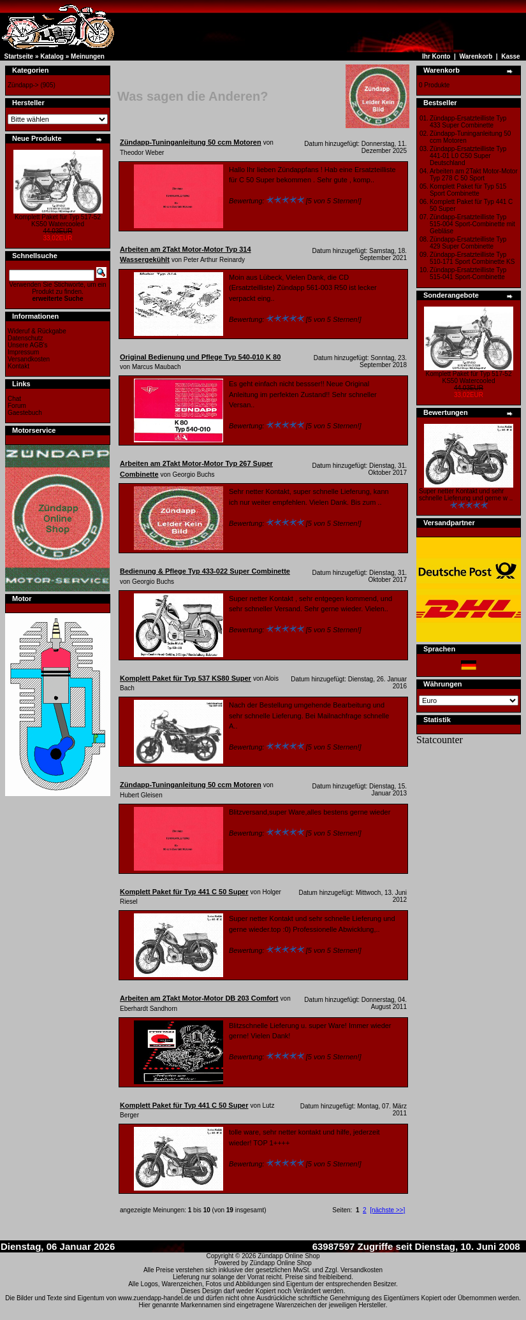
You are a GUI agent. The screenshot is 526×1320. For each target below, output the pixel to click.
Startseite (19, 56)
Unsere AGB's (28, 345)
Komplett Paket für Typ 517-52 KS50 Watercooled (58, 221)
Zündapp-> (23, 85)
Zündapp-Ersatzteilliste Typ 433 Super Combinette (468, 122)
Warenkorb (475, 56)
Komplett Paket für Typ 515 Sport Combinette (468, 190)
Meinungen (88, 56)
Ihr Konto (436, 56)
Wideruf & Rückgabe (37, 331)
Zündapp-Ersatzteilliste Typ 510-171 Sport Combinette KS (472, 258)
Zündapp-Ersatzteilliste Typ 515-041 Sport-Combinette (468, 273)
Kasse (510, 56)
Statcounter (439, 739)
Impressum (23, 352)
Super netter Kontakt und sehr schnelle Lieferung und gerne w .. (466, 495)
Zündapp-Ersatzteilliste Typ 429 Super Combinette (468, 243)
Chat (14, 398)
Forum (17, 405)
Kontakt (18, 366)
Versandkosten (29, 359)
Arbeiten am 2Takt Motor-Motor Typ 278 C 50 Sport (474, 175)
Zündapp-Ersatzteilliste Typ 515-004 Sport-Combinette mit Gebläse (472, 224)
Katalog (52, 56)
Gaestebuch (25, 412)
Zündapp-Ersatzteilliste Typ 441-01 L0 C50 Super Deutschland (468, 155)
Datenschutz (25, 338)
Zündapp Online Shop (288, 1255)
